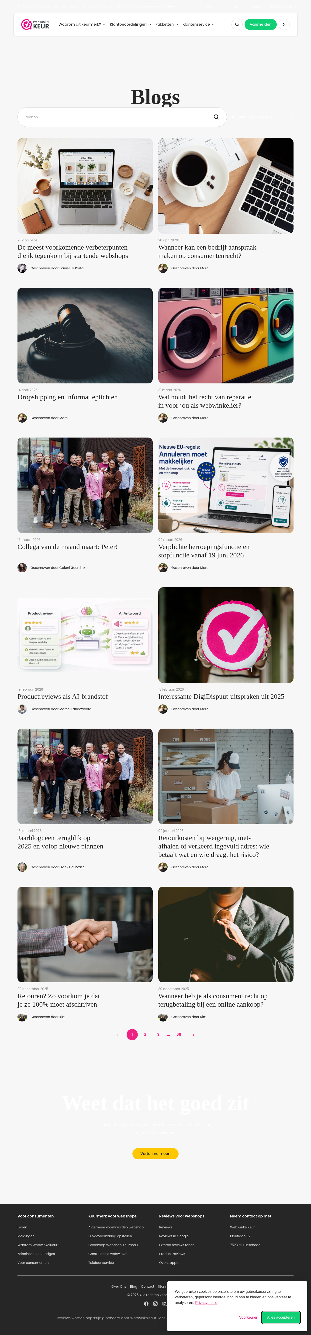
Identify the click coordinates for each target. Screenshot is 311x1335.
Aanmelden (261, 24)
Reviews (165, 1227)
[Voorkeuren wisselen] (248, 1317)
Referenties (253, 6)
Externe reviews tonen (176, 1245)
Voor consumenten (33, 1262)
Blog (133, 1286)
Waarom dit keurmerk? (82, 24)
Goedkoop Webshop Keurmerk (113, 1245)
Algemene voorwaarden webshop (116, 1227)
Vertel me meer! (155, 1153)
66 (178, 1034)
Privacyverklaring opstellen (110, 1236)
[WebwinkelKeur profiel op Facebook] (146, 1303)
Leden (22, 1227)
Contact (231, 6)
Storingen (166, 1286)
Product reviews (172, 1254)
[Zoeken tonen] (237, 24)
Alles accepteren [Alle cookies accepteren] (281, 1317)
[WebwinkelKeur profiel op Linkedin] (164, 1303)
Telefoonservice (101, 1262)
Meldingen (26, 1236)
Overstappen (169, 1262)
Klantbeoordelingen (130, 24)
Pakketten (167, 24)
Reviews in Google (174, 1236)
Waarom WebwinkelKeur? (38, 1245)
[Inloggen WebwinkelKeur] (284, 24)
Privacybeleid (206, 1303)
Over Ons (211, 6)
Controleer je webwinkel (107, 1254)
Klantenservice (198, 24)
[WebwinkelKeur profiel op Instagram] (155, 1303)
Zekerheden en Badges (36, 1254)
